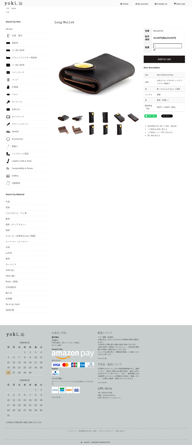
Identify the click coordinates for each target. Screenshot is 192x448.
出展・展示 (14, 35)
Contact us (161, 3)
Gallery (12, 175)
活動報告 (13, 183)
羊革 (8, 247)
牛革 (7, 12)
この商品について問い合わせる (160, 132)
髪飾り (12, 146)
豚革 (8, 258)
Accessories (14, 139)
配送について (105, 333)
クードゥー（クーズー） (17, 241)
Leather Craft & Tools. (19, 161)
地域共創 (10, 310)
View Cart (179, 3)
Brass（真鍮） (13, 281)
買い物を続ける (153, 135)
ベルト (12, 94)
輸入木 (9, 293)
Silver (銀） (11, 276)
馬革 (8, 207)
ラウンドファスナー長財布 (21, 57)
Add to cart (164, 59)
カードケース (15, 116)
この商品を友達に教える (157, 129)
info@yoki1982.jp (109, 395)
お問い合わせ (119, 431)
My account (141, 3)
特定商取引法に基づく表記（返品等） (162, 126)
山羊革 (9, 253)
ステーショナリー (17, 124)
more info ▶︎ (102, 358)
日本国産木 (11, 287)
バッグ (12, 79)
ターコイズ (11, 264)
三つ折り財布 (15, 50)
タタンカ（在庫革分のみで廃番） (21, 236)
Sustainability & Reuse (19, 168)
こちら (118, 398)
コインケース (15, 72)
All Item (9, 29)
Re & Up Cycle (13, 304)
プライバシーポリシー (105, 431)
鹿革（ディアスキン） (16, 224)
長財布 (14, 8)
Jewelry (12, 131)
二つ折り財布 (15, 65)
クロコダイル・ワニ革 (16, 213)
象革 (8, 219)
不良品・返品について (110, 364)
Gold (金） (11, 270)
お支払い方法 (59, 333)
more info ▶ (56, 397)
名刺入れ (13, 109)
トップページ (72, 431)
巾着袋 (12, 87)
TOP (7, 8)
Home (124, 3)
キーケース (14, 102)
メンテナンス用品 (17, 153)
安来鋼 (9, 298)
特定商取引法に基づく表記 (88, 431)
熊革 (8, 230)
